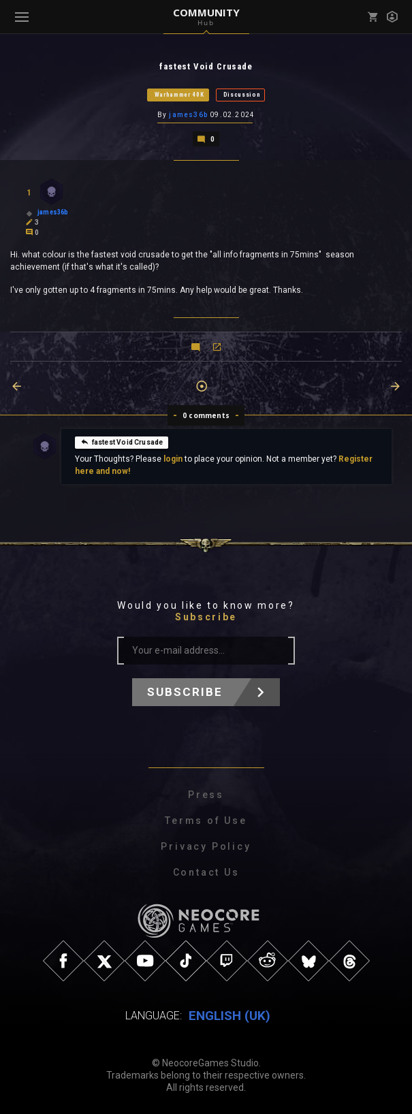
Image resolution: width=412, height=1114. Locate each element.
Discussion (242, 94)
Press (206, 794)
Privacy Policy (206, 846)
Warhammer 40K (179, 94)
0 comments (206, 415)
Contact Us (206, 872)
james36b (188, 114)
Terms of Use (206, 820)
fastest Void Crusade (121, 442)
